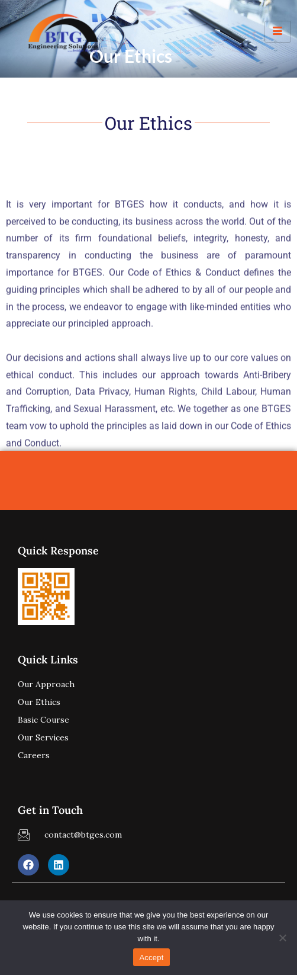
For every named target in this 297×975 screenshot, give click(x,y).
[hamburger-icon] (277, 32)
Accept (151, 957)
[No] (282, 938)
